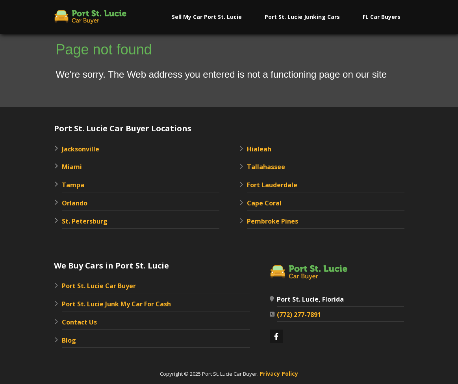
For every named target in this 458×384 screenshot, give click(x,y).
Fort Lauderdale (272, 185)
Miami (72, 166)
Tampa (73, 185)
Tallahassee (266, 166)
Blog (69, 340)
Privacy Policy (279, 373)
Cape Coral (264, 203)
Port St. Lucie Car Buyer (99, 285)
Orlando (74, 203)
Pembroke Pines (272, 221)
